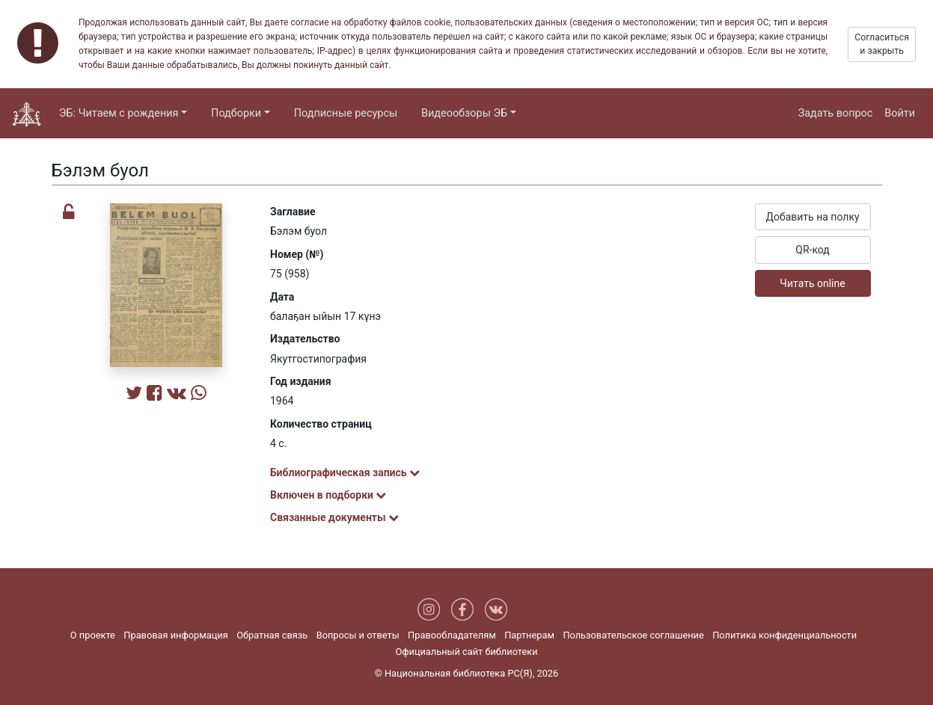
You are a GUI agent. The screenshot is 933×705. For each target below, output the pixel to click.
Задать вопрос (835, 113)
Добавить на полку (812, 217)
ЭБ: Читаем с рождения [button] (119, 113)
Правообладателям (452, 635)
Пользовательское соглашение (633, 635)
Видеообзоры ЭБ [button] (464, 113)
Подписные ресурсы (345, 113)
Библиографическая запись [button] (345, 472)
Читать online (812, 283)
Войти (899, 113)
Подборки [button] (236, 113)
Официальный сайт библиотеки (466, 651)
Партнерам (529, 635)
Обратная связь (272, 635)
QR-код (812, 250)
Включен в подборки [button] (328, 495)
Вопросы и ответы (358, 635)
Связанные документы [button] (334, 517)
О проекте (92, 635)
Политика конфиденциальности (784, 635)
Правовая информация (175, 635)
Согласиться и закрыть (881, 44)
